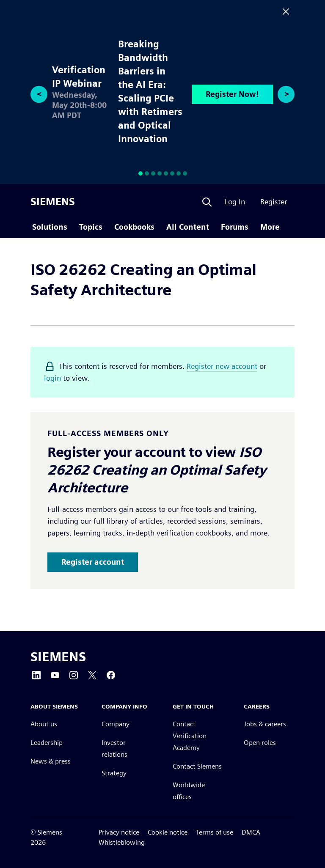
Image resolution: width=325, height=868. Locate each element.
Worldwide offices (189, 791)
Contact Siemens (197, 767)
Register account (92, 562)
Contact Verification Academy (190, 736)
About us (43, 724)
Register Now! (232, 94)
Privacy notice (119, 832)
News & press (50, 762)
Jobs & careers (265, 724)
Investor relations (114, 749)
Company (115, 724)
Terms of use (214, 832)
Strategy (114, 773)
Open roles (260, 743)
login (52, 378)
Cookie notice (167, 832)
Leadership (46, 743)
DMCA (251, 832)
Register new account (222, 366)
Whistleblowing (122, 842)
